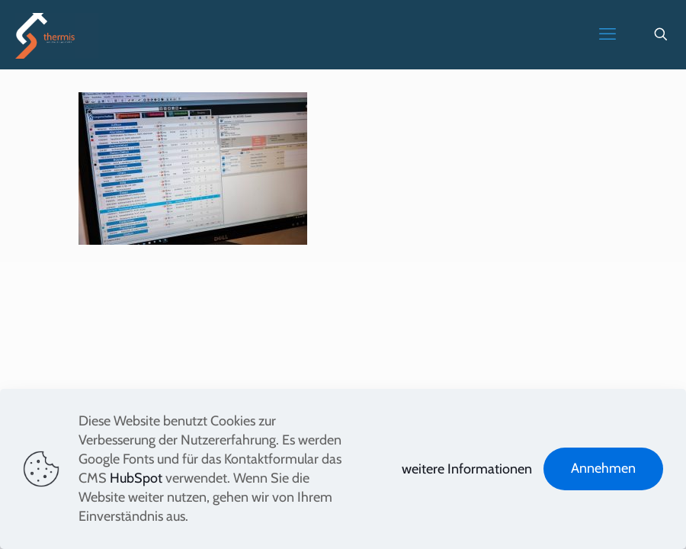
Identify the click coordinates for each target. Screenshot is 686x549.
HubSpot (136, 478)
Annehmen (603, 468)
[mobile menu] (607, 34)
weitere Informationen (467, 469)
